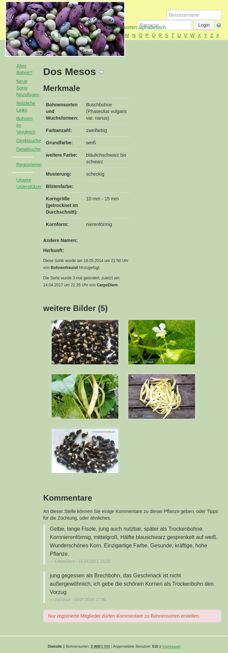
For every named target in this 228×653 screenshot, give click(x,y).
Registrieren (27, 164)
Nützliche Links (26, 107)
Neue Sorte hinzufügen (27, 88)
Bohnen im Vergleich (26, 125)
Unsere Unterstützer (27, 183)
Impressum (171, 646)
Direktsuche (27, 140)
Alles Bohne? (24, 69)
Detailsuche (27, 149)
